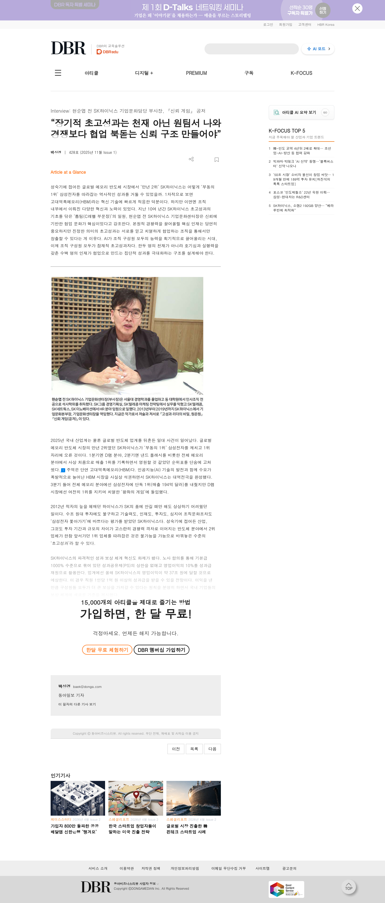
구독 (249, 73)
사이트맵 (262, 868)
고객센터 (304, 24)
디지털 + (144, 73)
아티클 (91, 73)
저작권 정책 (151, 868)
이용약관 (127, 868)
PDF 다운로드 (200, 160)
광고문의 (289, 868)
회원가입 (285, 24)
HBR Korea (325, 24)
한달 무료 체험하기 (107, 649)
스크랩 (216, 160)
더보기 (191, 159)
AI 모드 (319, 48)
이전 (176, 749)
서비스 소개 (98, 868)
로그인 (268, 24)
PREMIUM (196, 73)
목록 (194, 749)
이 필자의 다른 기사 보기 (77, 704)
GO (325, 112)
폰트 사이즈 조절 (208, 160)
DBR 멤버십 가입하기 (162, 649)
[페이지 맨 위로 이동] (350, 888)
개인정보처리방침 (185, 868)
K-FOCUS (301, 73)
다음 (212, 749)
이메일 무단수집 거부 (228, 868)
